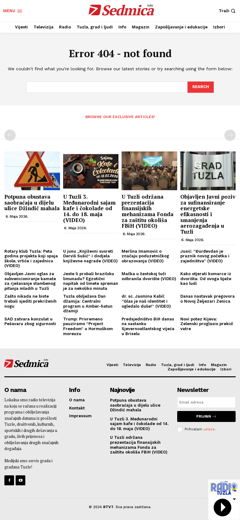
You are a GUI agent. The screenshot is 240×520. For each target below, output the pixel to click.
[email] (206, 402)
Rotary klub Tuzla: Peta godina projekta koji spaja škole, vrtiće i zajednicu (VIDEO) (31, 258)
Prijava (206, 416)
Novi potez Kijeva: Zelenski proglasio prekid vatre (206, 324)
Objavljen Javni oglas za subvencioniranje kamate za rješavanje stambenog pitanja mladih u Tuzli (30, 281)
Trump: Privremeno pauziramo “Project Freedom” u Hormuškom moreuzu (88, 326)
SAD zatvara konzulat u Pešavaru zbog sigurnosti (30, 321)
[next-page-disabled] (230, 135)
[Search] (201, 87)
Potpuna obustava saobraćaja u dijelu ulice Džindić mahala (32, 202)
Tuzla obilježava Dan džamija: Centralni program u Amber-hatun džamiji (87, 303)
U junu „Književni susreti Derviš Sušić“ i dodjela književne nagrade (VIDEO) (90, 256)
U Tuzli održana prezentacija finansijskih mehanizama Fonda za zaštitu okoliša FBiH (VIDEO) (147, 211)
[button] (228, 11)
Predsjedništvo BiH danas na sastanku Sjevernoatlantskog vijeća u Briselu (148, 326)
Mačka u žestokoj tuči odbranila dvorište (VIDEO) (149, 276)
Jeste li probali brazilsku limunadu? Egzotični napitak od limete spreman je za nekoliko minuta (90, 281)
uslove (209, 429)
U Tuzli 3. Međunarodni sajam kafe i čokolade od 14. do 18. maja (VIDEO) (89, 208)
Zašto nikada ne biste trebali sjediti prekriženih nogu (30, 301)
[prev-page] (10, 135)
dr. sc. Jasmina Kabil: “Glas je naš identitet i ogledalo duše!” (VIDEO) (146, 301)
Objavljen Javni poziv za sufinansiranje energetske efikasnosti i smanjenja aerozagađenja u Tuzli (207, 214)
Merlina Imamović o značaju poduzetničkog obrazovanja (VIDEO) (145, 256)
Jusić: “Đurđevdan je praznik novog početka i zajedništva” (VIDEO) (204, 256)
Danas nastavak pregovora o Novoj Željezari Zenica (207, 299)
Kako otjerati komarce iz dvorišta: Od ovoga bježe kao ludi (205, 278)
